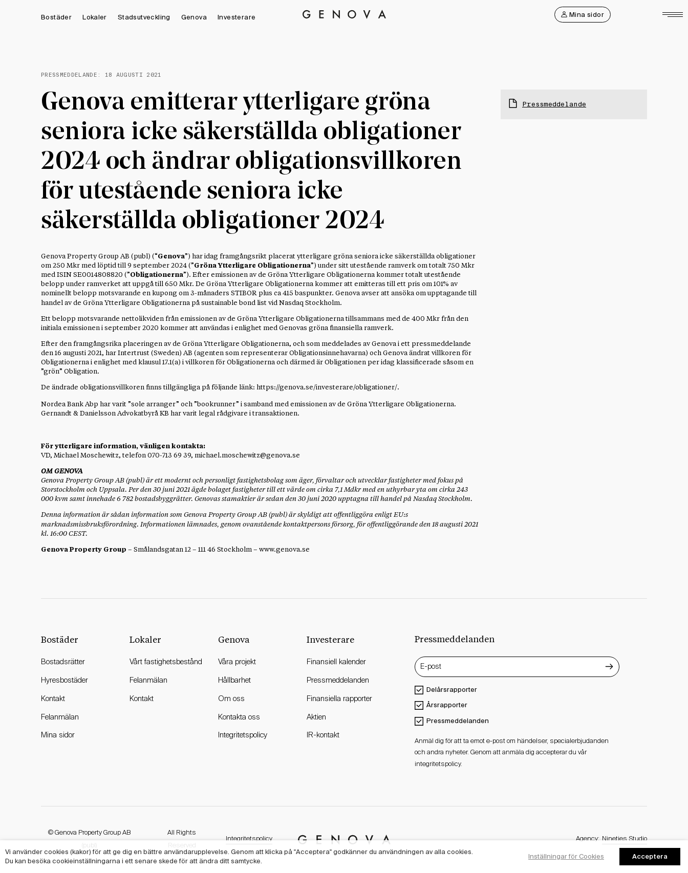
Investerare (236, 17)
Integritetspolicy (249, 839)
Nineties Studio (624, 839)
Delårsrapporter (451, 689)
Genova (194, 17)
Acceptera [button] (650, 856)
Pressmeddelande (554, 104)
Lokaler (94, 17)
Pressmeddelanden (457, 721)
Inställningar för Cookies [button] (566, 856)
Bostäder (56, 17)
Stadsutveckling (144, 17)
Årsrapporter (446, 705)
